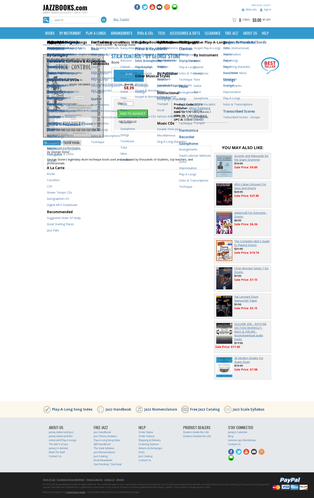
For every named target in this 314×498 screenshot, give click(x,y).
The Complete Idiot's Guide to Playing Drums (252, 243)
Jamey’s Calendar (58, 448)
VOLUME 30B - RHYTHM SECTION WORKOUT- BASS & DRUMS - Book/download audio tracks (250, 331)
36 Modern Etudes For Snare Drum (248, 360)
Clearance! (59, 44)
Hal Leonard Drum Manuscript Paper (246, 298)
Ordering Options (149, 444)
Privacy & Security (94, 479)
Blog (230, 436)
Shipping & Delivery (150, 440)
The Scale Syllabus (104, 448)
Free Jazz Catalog (205, 409)
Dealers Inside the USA (196, 432)
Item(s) (246, 19)
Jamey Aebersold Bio (61, 436)
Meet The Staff (57, 452)
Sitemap (120, 479)
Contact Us (55, 456)
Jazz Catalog (101, 456)
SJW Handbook (102, 444)
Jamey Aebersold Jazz (61, 432)
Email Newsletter (103, 460)
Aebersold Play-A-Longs (62, 440)
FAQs (142, 452)
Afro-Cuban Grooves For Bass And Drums (250, 186)
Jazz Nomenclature (160, 409)
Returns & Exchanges (150, 448)
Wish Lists (251, 9)
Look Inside (72, 143)
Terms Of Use (49, 479)
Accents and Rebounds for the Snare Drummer (251, 158)
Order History (146, 436)
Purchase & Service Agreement (71, 479)
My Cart (267, 19)
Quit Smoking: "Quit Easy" (108, 464)
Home (46, 44)
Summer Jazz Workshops (242, 440)
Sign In (267, 9)
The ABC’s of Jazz (58, 444)
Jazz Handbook (118, 409)
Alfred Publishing (199, 108)
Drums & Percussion (80, 44)
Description (51, 143)
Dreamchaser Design (76, 492)
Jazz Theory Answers (105, 436)
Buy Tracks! (121, 19)
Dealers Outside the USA (197, 436)
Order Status (146, 432)
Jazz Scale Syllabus (248, 409)
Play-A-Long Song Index (72, 409)
